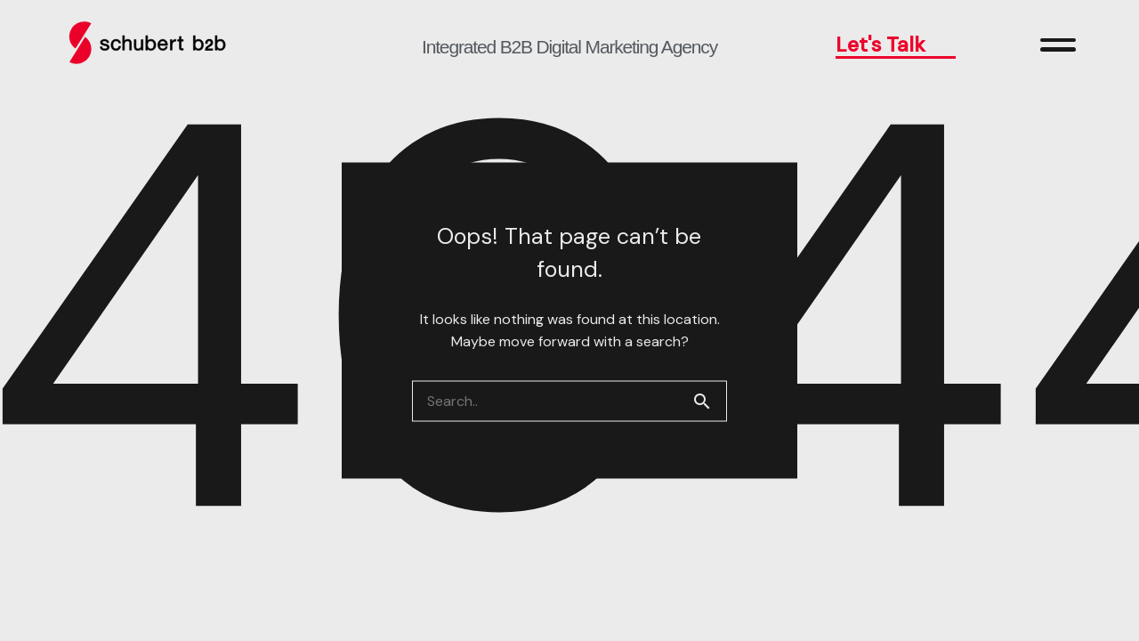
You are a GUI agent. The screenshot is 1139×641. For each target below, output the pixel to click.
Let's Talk (896, 44)
